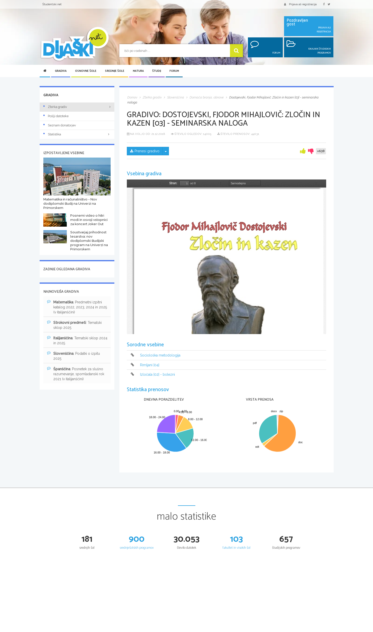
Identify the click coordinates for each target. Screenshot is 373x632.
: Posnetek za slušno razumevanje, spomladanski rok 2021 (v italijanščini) (75, 373)
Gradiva (61, 71)
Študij (156, 71)
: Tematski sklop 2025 (74, 325)
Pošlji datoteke (56, 116)
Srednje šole (114, 71)
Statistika (77, 134)
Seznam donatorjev (59, 125)
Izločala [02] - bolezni (157, 374)
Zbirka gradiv (55, 107)
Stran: (173, 183)
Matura (138, 71)
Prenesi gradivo (144, 151)
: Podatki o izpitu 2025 (73, 356)
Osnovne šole (85, 71)
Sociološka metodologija (160, 356)
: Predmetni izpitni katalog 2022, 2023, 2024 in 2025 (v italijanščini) (77, 307)
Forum (174, 71)
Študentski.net (52, 4)
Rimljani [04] (149, 365)
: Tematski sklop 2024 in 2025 (77, 340)
